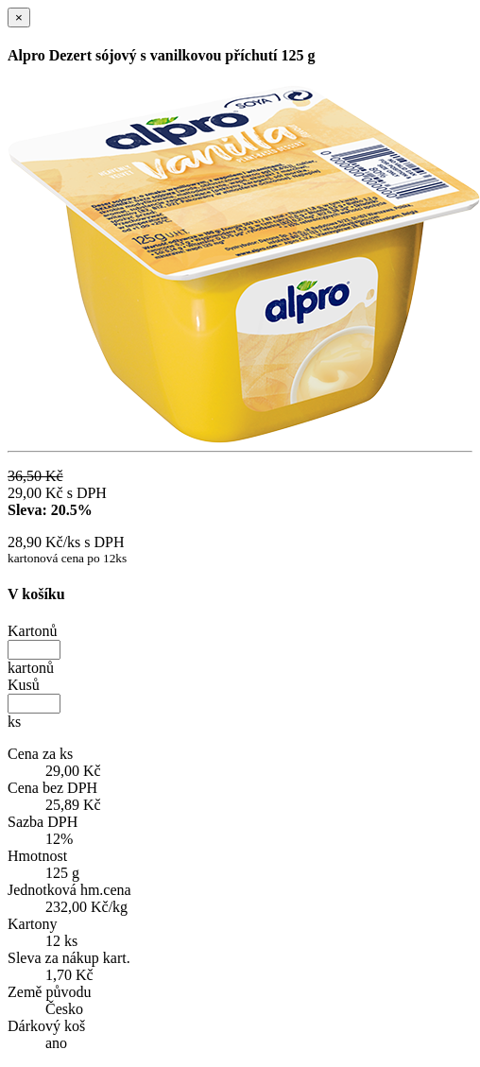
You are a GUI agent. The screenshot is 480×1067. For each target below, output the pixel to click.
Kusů (24, 685)
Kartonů (32, 631)
